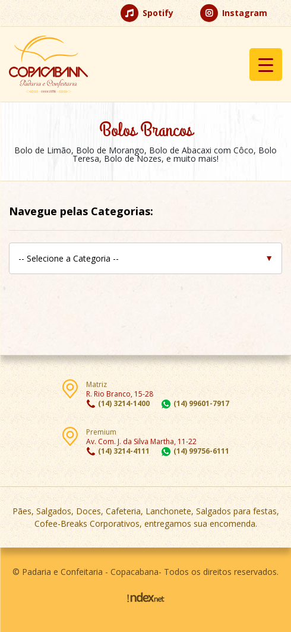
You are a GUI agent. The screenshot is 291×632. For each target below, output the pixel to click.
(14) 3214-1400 (124, 403)
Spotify (147, 13)
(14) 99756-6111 (201, 451)
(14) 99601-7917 (201, 403)
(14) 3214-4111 (124, 451)
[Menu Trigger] (265, 64)
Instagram (233, 13)
